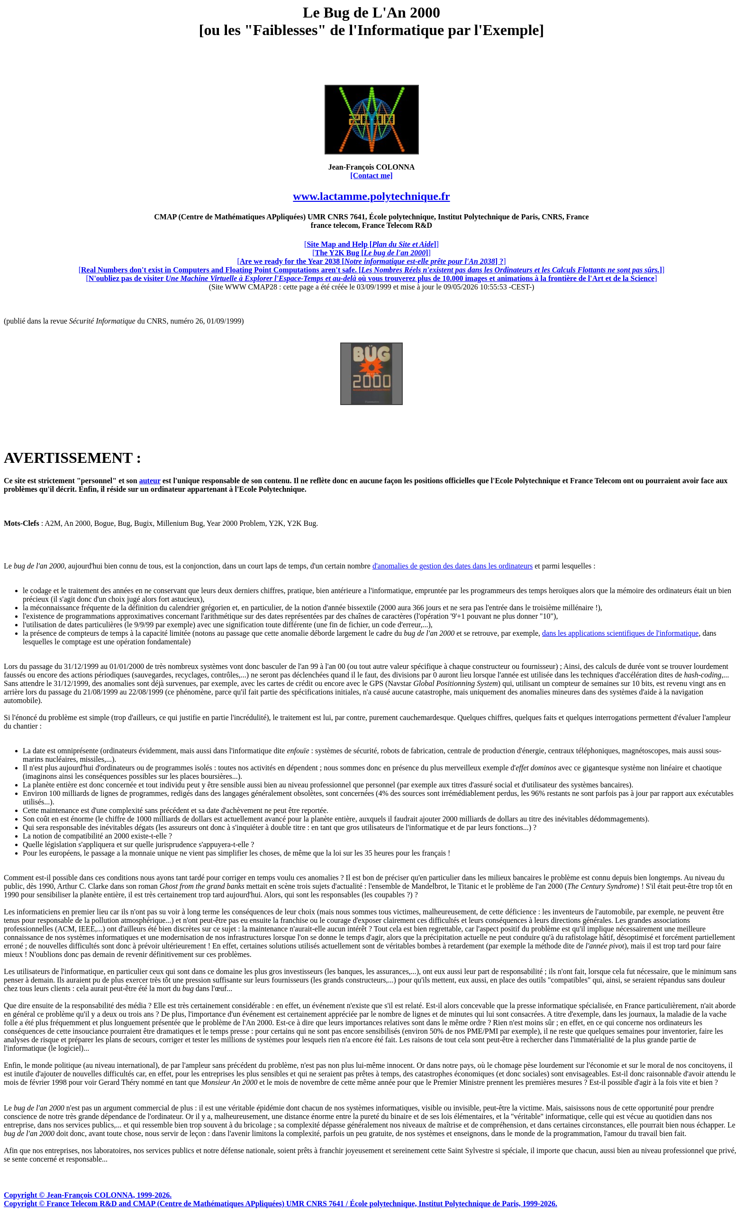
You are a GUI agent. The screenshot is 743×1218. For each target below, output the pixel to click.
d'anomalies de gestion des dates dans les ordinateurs (452, 566)
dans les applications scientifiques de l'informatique (620, 633)
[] (371, 244)
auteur (150, 481)
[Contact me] (371, 175)
